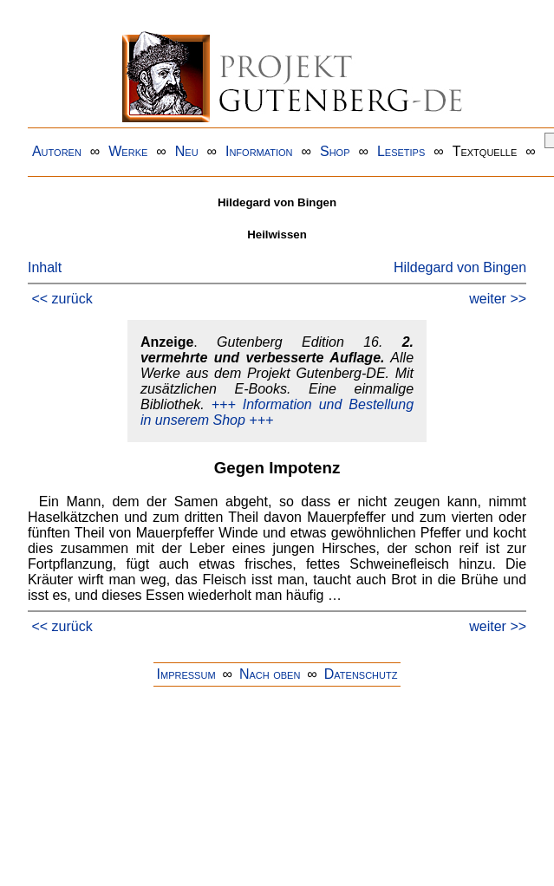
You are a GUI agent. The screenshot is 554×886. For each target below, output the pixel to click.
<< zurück (61, 298)
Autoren (56, 151)
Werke (127, 151)
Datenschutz (361, 674)
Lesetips (401, 151)
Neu (187, 151)
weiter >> (497, 298)
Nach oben (269, 674)
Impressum (186, 674)
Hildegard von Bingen (460, 267)
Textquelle (485, 151)
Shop (335, 151)
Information (259, 151)
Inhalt (45, 267)
